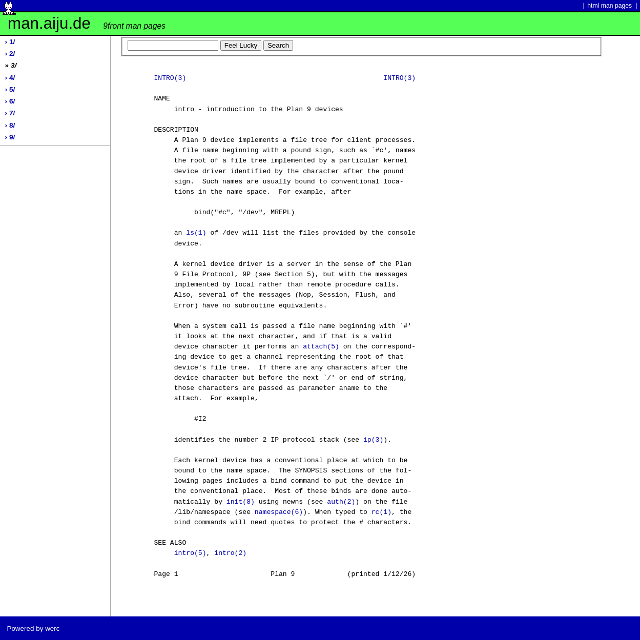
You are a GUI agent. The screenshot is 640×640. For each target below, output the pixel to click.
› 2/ (10, 53)
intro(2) (230, 553)
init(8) (240, 502)
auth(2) (341, 502)
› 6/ (10, 101)
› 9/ (10, 137)
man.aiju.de (87, 23)
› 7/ (10, 113)
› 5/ (10, 89)
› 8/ (10, 125)
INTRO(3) (170, 78)
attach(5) (321, 347)
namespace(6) (279, 512)
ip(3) (373, 440)
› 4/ (10, 77)
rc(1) (381, 512)
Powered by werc (33, 628)
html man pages (609, 5)
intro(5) (190, 553)
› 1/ (10, 42)
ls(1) (196, 233)
